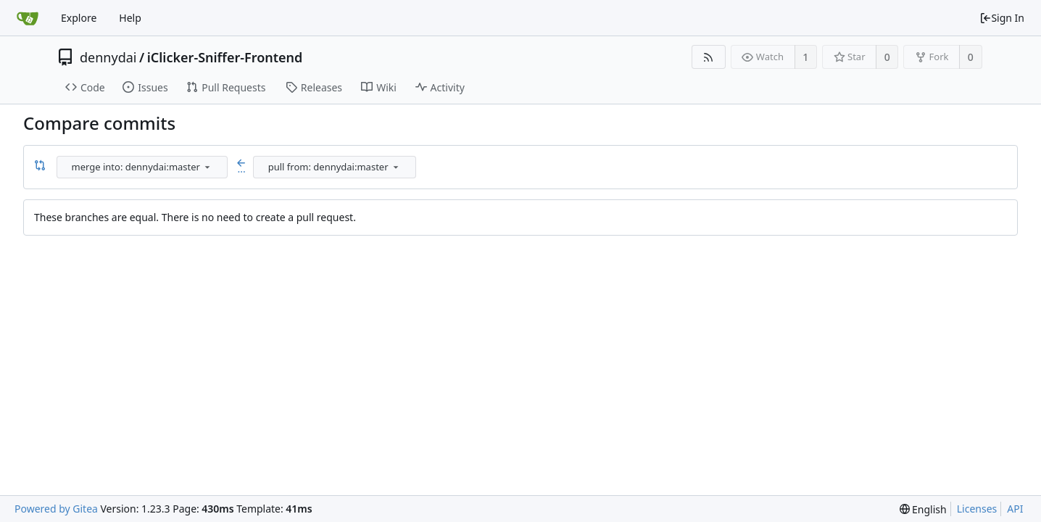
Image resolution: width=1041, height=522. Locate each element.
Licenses (977, 508)
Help (130, 18)
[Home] (27, 18)
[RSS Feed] (709, 57)
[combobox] (143, 167)
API (1015, 508)
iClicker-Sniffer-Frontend (225, 57)
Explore (78, 18)
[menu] (207, 167)
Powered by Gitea (56, 508)
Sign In (1001, 18)
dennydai (108, 57)
